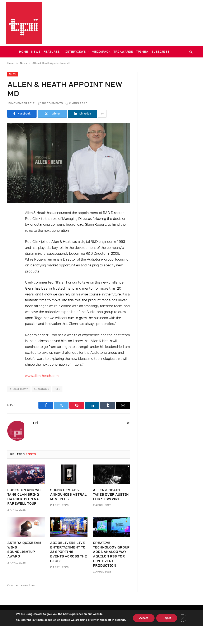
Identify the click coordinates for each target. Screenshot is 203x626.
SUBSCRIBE (160, 51)
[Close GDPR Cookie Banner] (182, 618)
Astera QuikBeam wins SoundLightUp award (24, 549)
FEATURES (51, 51)
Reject (166, 618)
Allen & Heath (18, 389)
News (12, 74)
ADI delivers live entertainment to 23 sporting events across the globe (68, 552)
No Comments (50, 103)
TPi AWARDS (123, 51)
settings (120, 620)
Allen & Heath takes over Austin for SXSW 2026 (111, 494)
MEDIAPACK (101, 51)
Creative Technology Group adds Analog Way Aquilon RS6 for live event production (111, 554)
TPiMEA (142, 51)
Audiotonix (41, 389)
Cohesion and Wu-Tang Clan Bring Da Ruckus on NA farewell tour (24, 496)
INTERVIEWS (75, 51)
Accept (143, 618)
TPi (35, 423)
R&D (57, 389)
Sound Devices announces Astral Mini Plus (68, 494)
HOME (23, 51)
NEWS (36, 51)
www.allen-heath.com (42, 376)
